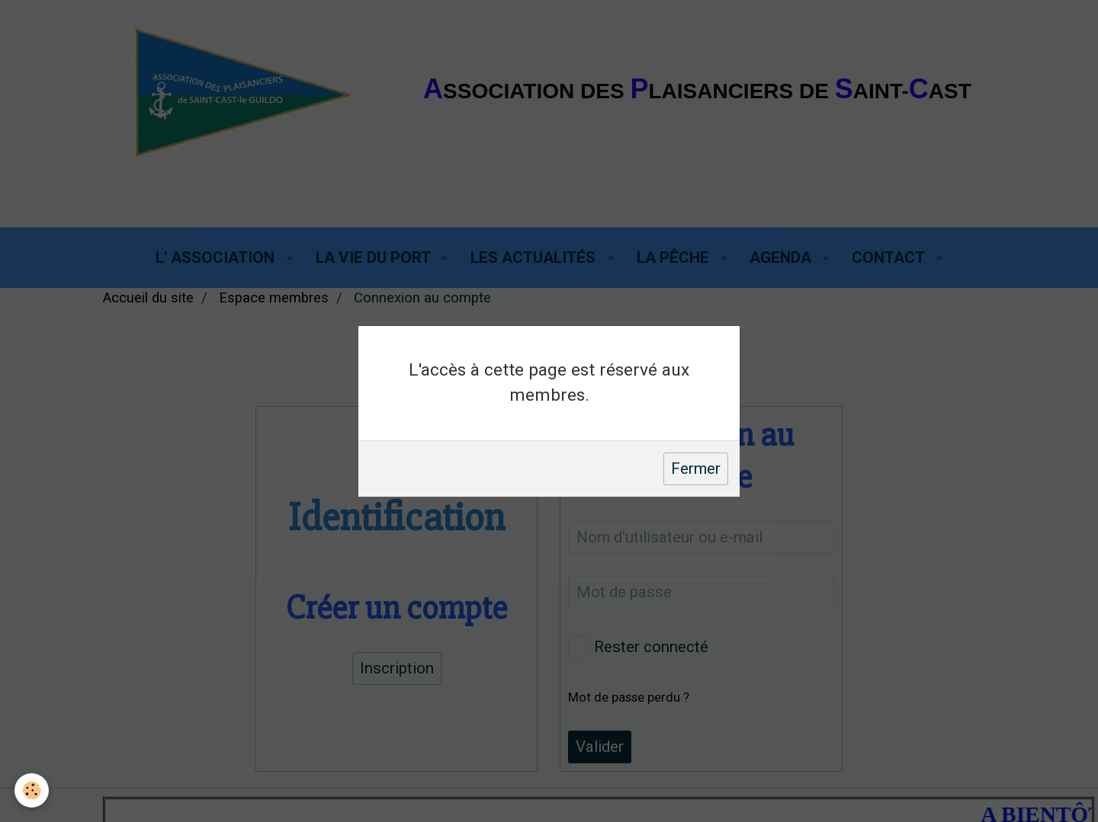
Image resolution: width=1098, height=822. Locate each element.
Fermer (696, 468)
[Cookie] (32, 790)
